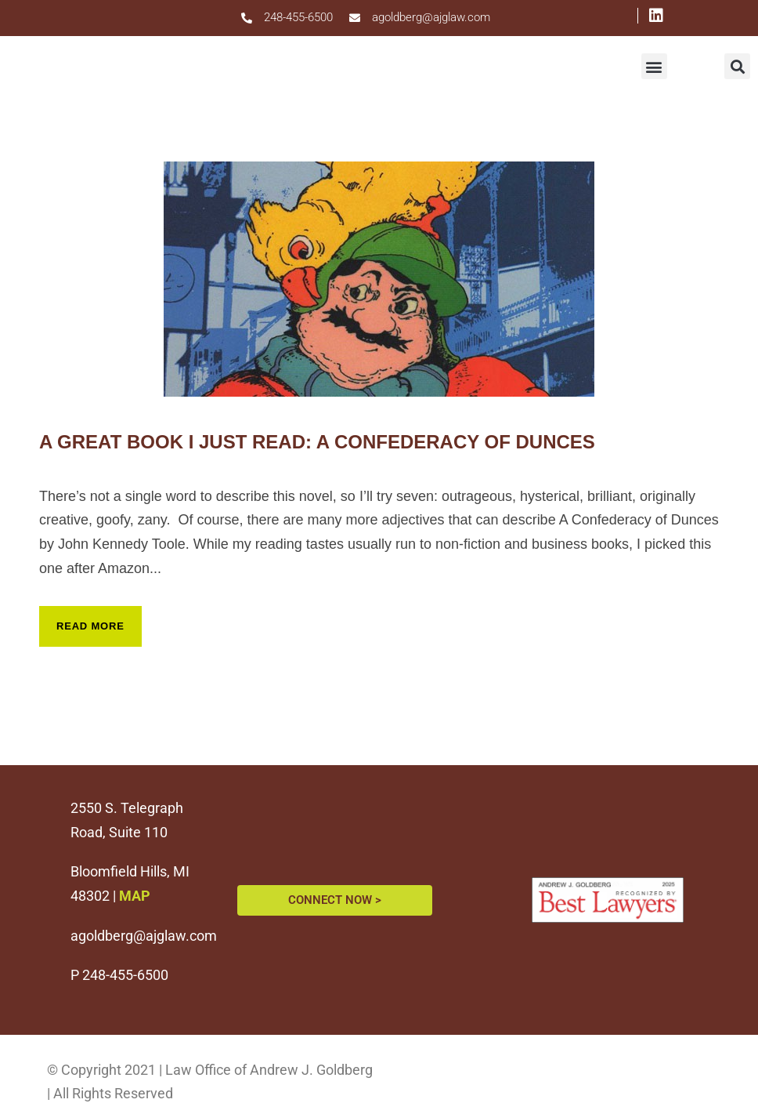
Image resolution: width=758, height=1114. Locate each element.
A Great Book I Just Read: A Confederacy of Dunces (317, 441)
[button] (654, 66)
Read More (90, 626)
